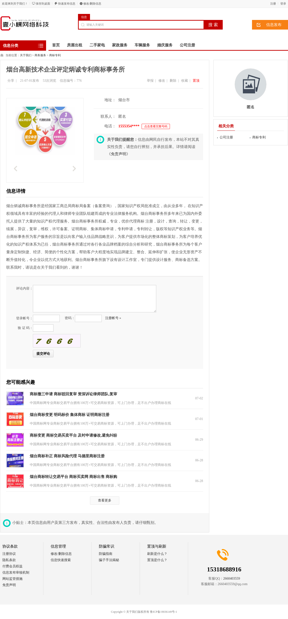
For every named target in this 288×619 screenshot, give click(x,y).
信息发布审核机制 (15, 572)
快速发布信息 (66, 3)
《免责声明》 (118, 154)
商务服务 (40, 55)
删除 (173, 80)
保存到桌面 (43, 3)
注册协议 (9, 554)
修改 (161, 80)
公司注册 (226, 137)
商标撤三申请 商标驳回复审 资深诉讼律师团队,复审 (73, 394)
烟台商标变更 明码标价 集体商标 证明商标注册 (69, 415)
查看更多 (104, 500)
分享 (10, 80)
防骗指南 (105, 554)
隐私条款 (9, 560)
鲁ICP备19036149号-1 (163, 611)
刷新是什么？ (157, 554)
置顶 (196, 80)
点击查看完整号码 (155, 126)
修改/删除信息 (92, 3)
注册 (273, 3)
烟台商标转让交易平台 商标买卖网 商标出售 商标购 (73, 477)
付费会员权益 (12, 566)
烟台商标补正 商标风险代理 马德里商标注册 (67, 456)
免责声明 (9, 585)
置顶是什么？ (157, 560)
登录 (283, 3)
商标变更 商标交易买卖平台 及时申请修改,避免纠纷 (73, 435)
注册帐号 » (113, 318)
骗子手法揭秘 (109, 560)
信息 (84, 17)
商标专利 (55, 55)
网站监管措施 (12, 579)
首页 (56, 45)
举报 (150, 80)
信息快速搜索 (61, 560)
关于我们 (25, 55)
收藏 (184, 80)
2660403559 (231, 578)
